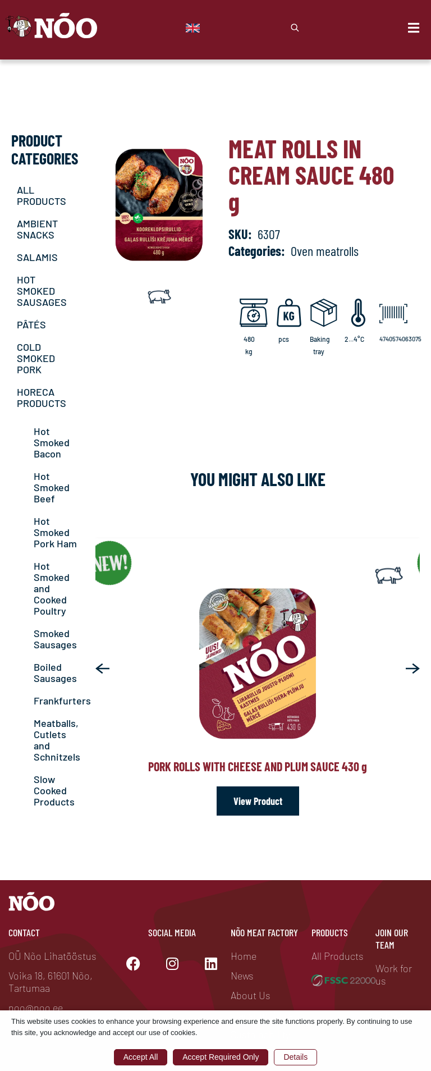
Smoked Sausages (55, 639)
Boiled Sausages (55, 672)
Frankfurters (62, 700)
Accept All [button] (140, 1056)
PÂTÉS (31, 324)
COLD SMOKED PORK (36, 358)
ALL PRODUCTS (41, 195)
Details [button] (295, 1056)
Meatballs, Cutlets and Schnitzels (57, 740)
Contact (24, 932)
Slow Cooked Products (54, 790)
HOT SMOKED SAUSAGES (42, 290)
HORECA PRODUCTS (41, 397)
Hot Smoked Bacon (52, 442)
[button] (102, 668)
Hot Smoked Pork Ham (55, 532)
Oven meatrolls (325, 250)
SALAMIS (37, 257)
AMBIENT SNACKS (37, 229)
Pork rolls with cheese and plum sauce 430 (257, 766)
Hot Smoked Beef (52, 487)
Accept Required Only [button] (220, 1056)
